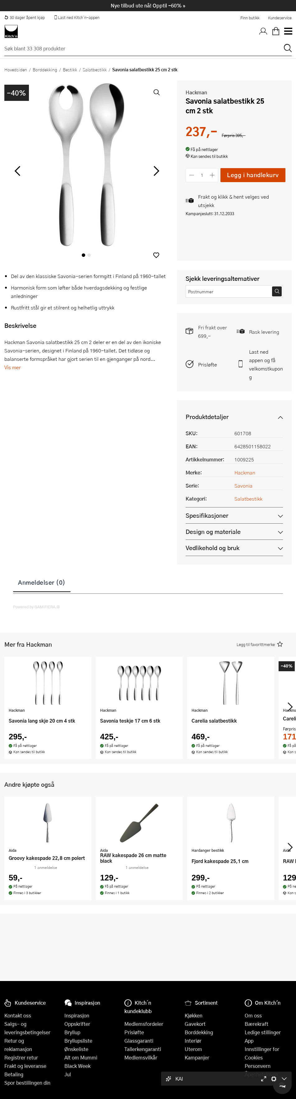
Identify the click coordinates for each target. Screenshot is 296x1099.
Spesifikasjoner (207, 515)
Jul (67, 1074)
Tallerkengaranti (142, 1049)
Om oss (253, 1015)
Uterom (193, 1049)
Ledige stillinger (263, 1032)
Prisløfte (207, 364)
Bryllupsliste (78, 1040)
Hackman (196, 92)
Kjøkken (193, 1015)
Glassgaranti (138, 1040)
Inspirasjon (76, 1015)
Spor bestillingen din (27, 1082)
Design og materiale (213, 531)
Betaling (13, 1074)
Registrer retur (21, 1057)
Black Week (77, 1065)
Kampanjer (197, 1057)
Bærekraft (256, 1023)
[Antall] (202, 175)
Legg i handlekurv (253, 174)
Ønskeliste (76, 1049)
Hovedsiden (15, 69)
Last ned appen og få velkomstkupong (266, 364)
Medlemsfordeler (143, 1023)
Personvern (258, 1065)
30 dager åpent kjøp (24, 17)
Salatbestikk (95, 69)
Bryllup (72, 1032)
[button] (156, 255)
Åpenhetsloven (261, 1074)
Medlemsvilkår (140, 1057)
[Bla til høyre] (155, 171)
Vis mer (12, 367)
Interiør (193, 1040)
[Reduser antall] (191, 175)
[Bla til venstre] (17, 171)
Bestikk (70, 69)
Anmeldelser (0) (42, 582)
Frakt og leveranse (25, 1065)
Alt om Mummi (80, 1057)
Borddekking (45, 69)
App (249, 1040)
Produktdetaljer (207, 416)
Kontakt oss (17, 1015)
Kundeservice (280, 18)
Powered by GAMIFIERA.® (36, 607)
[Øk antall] (212, 175)
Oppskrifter (77, 1023)
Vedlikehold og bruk (212, 547)
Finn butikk (249, 18)
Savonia (243, 485)
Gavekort (195, 1023)
